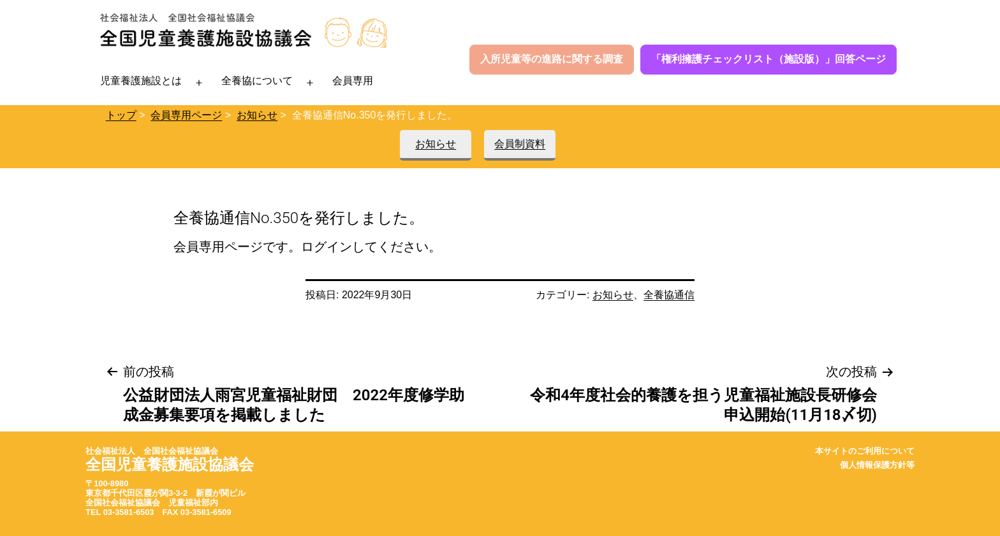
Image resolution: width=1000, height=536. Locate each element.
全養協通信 (669, 294)
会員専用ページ (186, 115)
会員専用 (352, 81)
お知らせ (257, 115)
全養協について (257, 81)
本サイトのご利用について (865, 451)
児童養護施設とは (141, 81)
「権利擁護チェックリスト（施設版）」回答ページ (768, 59)
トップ (121, 115)
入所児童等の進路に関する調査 (551, 59)
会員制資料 (519, 143)
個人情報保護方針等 (877, 465)
